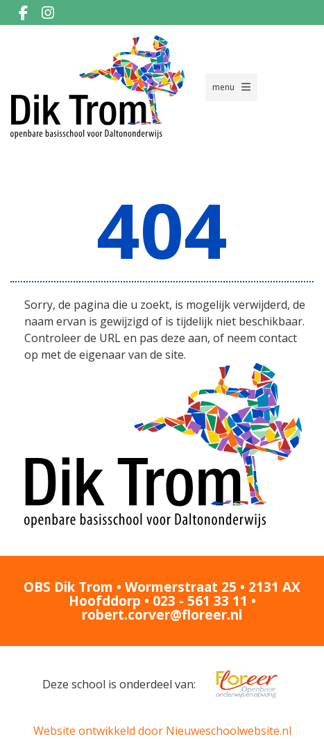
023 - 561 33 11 (200, 601)
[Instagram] (47, 12)
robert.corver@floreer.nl (162, 615)
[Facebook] (22, 12)
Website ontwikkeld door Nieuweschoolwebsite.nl (162, 730)
